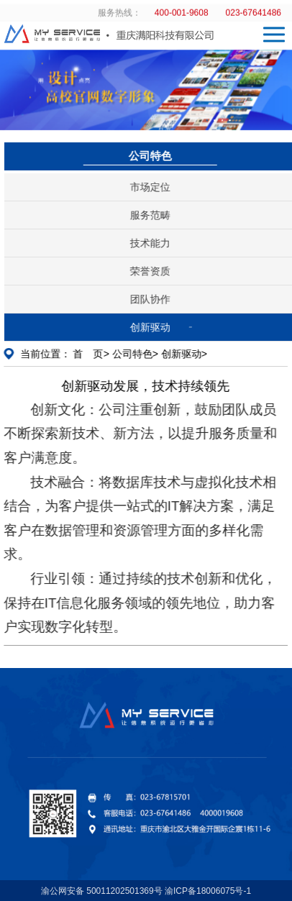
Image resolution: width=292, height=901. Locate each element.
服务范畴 (152, 215)
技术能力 (152, 243)
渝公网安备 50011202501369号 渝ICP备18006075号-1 (146, 891)
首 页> (90, 354)
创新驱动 (152, 327)
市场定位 (152, 187)
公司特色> (134, 354)
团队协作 (152, 299)
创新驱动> (183, 354)
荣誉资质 (152, 271)
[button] (207, 119)
